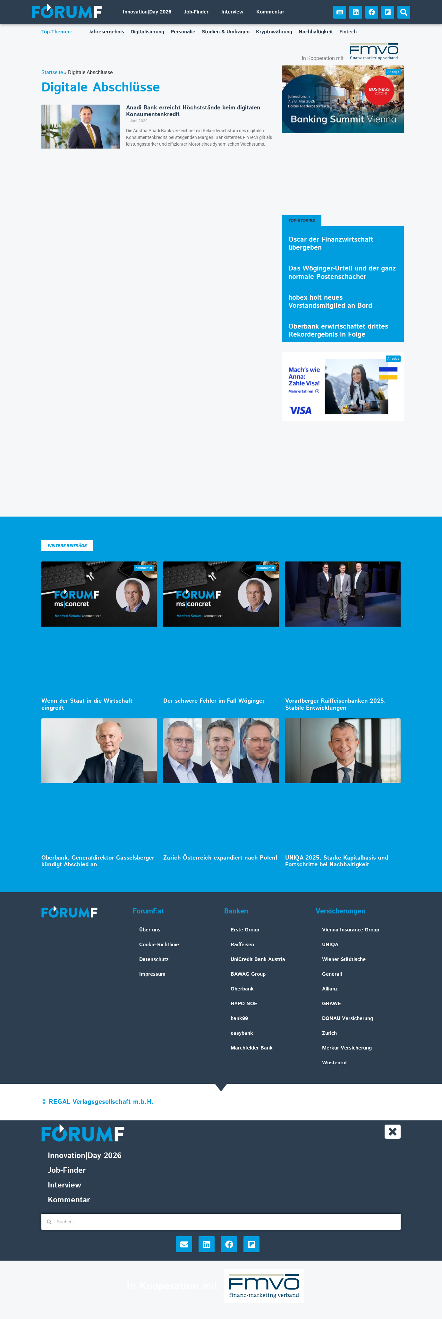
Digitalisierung (147, 32)
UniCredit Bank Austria (258, 959)
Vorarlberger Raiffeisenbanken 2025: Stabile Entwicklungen (335, 704)
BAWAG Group (248, 974)
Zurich (329, 1033)
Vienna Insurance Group (350, 930)
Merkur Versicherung (347, 1048)
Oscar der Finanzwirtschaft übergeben (330, 244)
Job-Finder (196, 12)
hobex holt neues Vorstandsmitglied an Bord (330, 302)
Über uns (149, 930)
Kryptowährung (274, 32)
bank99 (239, 1018)
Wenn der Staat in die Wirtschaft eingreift (86, 704)
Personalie (183, 32)
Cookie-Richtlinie (159, 944)
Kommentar (270, 12)
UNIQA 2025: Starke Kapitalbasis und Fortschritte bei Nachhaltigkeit (336, 861)
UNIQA (330, 944)
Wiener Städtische (344, 959)
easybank (242, 1033)
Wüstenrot (334, 1062)
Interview (232, 12)
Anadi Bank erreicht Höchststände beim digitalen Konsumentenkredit (193, 111)
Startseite (52, 72)
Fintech (348, 32)
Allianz (330, 989)
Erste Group (245, 930)
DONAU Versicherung (347, 1018)
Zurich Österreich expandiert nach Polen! (220, 858)
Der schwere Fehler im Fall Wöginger (214, 701)
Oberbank (242, 989)
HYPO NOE (244, 1003)
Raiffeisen (242, 944)
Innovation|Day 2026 (147, 12)
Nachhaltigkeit (316, 32)
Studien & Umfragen (226, 32)
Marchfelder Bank (252, 1048)
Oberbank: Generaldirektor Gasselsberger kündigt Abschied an (97, 861)
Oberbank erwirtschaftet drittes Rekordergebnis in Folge (338, 330)
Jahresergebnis (106, 32)
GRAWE (331, 1003)
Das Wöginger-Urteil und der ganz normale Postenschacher (342, 272)
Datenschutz (154, 959)
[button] (403, 12)
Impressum (152, 974)
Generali (332, 974)
